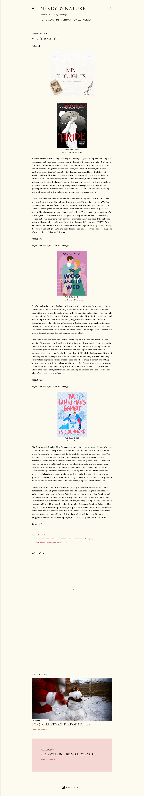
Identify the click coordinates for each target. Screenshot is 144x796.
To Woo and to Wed (60, 543)
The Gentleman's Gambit (42, 543)
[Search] (110, 8)
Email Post (42, 535)
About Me (54, 20)
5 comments (52, 759)
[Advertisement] (72, 646)
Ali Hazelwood (43, 539)
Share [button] (34, 535)
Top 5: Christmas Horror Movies (61, 724)
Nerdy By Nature (62, 8)
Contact (66, 20)
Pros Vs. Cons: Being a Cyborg (67, 754)
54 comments (44, 729)
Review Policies (82, 20)
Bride (52, 539)
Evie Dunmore (61, 539)
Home (43, 20)
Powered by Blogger (72, 787)
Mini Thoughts (86, 539)
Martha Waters (74, 539)
